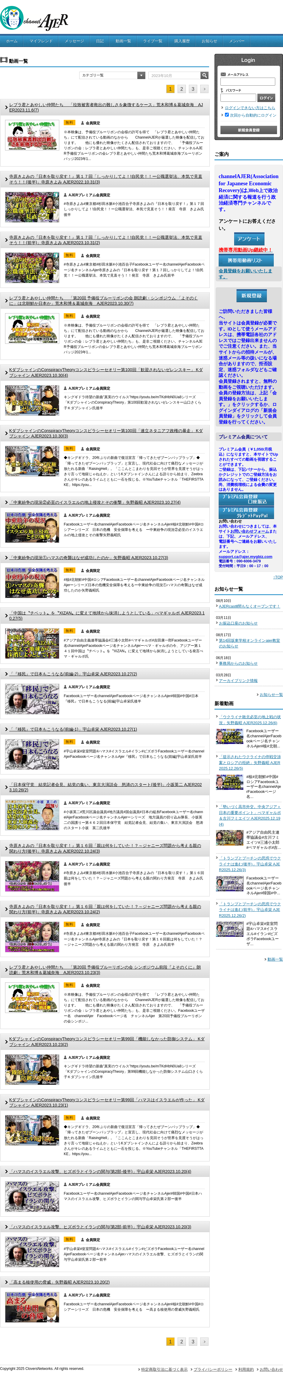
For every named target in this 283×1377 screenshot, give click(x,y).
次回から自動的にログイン (253, 115)
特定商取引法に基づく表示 (164, 1369)
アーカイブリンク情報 (238, 680)
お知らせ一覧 (271, 694)
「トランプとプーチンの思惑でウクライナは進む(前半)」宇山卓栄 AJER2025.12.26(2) (250, 910)
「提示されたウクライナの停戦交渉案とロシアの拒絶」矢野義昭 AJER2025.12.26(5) (250, 763)
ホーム (12, 41)
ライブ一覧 (152, 41)
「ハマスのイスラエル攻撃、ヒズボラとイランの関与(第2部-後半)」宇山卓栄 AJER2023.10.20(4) (100, 1171)
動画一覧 (123, 41)
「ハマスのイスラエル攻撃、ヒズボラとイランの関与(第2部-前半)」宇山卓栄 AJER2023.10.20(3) (100, 1226)
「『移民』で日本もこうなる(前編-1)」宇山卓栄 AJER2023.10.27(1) (73, 729)
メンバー (237, 41)
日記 (100, 41)
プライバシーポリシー (213, 1369)
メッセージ (74, 41)
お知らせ (209, 41)
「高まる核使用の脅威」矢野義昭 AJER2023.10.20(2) (59, 1282)
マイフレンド (41, 41)
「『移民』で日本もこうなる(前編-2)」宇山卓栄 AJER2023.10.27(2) (73, 674)
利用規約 (246, 1369)
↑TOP (278, 577)
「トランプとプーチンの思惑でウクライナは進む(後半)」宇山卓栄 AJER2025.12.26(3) (250, 864)
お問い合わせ (271, 1369)
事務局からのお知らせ (238, 663)
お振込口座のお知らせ (238, 623)
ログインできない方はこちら (250, 108)
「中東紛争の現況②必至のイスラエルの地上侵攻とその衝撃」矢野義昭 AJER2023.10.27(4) (95, 502)
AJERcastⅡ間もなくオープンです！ (249, 606)
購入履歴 (182, 41)
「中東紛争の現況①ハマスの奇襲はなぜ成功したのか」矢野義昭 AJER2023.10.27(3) (88, 557)
